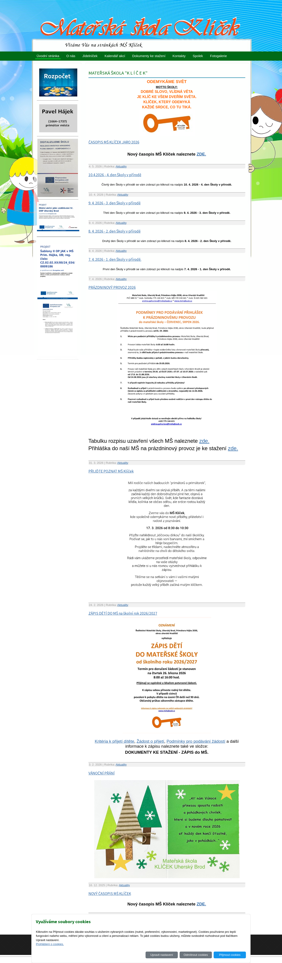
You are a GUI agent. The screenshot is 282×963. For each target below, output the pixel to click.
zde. (204, 441)
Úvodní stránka (48, 56)
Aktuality (121, 166)
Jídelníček (90, 56)
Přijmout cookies (229, 955)
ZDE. (201, 154)
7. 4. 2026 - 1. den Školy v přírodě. (114, 259)
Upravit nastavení (161, 955)
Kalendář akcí (115, 56)
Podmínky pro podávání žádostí (195, 741)
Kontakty (178, 56)
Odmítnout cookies (196, 955)
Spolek (198, 56)
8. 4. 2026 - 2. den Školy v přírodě (114, 231)
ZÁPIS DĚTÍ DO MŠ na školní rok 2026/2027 (122, 613)
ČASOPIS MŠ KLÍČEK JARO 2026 (113, 142)
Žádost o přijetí (150, 741)
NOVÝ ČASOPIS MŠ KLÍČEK (109, 893)
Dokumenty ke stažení (148, 56)
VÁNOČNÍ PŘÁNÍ (101, 773)
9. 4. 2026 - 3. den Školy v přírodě (114, 203)
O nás (70, 56)
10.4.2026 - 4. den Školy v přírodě (114, 174)
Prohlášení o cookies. (50, 944)
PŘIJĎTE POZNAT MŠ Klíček (111, 471)
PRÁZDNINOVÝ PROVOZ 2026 (112, 287)
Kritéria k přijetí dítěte (114, 741)
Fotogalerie (218, 56)
